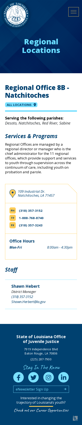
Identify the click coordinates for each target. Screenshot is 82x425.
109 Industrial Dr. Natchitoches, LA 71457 (36, 193)
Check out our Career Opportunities (41, 410)
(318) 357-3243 (30, 225)
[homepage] (16, 15)
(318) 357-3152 (30, 210)
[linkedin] (63, 377)
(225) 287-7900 (40, 359)
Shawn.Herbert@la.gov (28, 301)
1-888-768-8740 (31, 218)
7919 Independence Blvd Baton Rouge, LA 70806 (41, 351)
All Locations (19, 105)
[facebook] (18, 377)
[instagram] (48, 377)
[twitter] (33, 377)
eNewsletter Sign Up (32, 389)
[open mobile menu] (73, 12)
